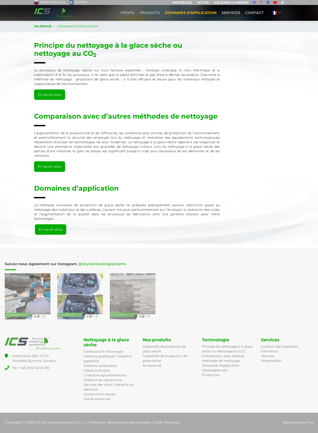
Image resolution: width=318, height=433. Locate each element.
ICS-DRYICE (43, 26)
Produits (150, 13)
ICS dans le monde (231, 2)
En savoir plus (50, 94)
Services (231, 13)
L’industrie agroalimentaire (105, 375)
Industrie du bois (97, 370)
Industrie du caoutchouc (103, 380)
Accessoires (152, 365)
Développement (214, 370)
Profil (128, 13)
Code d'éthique (166, 422)
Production (211, 375)
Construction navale (99, 394)
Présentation (271, 361)
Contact (254, 13)
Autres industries (97, 399)
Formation (269, 351)
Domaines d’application (220, 365)
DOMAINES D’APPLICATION (191, 13)
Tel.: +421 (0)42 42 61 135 (30, 368)
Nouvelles (182, 2)
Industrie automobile (100, 366)
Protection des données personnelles (120, 422)
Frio (310, 422)
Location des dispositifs (279, 346)
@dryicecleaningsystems (102, 264)
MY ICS (203, 2)
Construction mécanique (103, 351)
